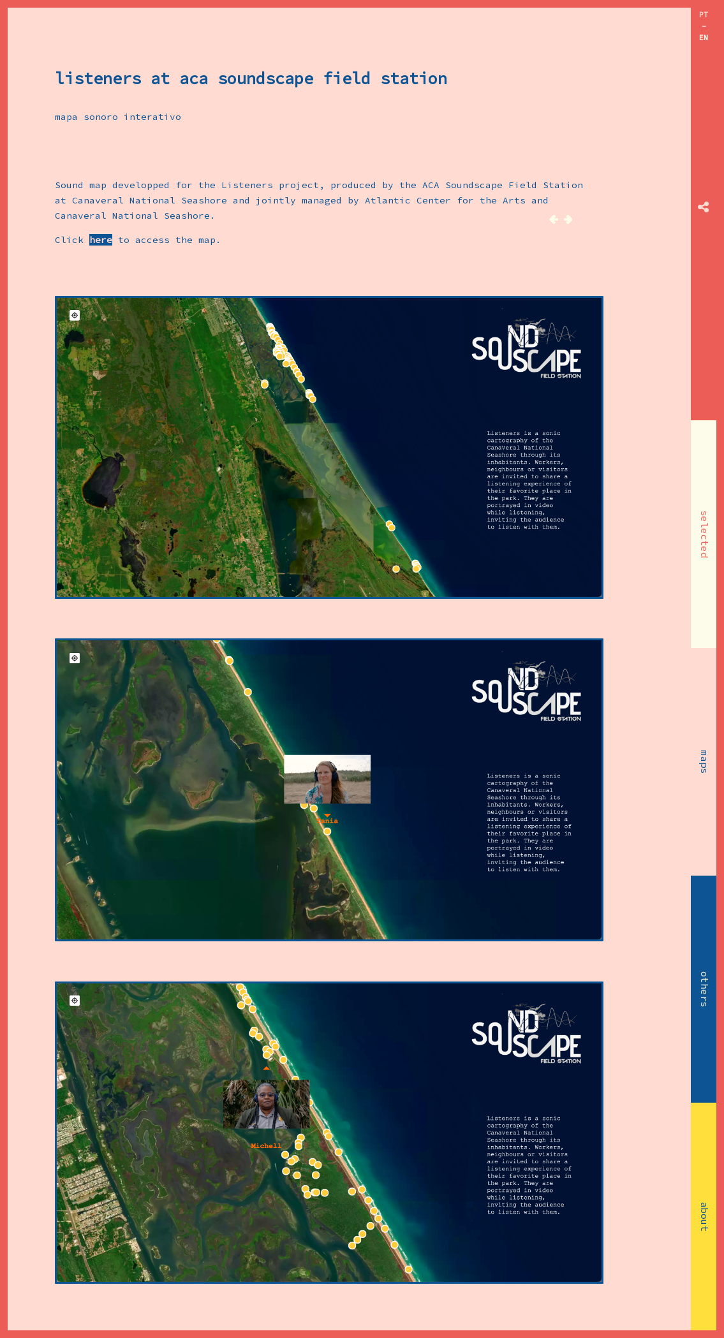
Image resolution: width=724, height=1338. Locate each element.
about (704, 1216)
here (100, 240)
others (704, 989)
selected (704, 534)
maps (704, 762)
